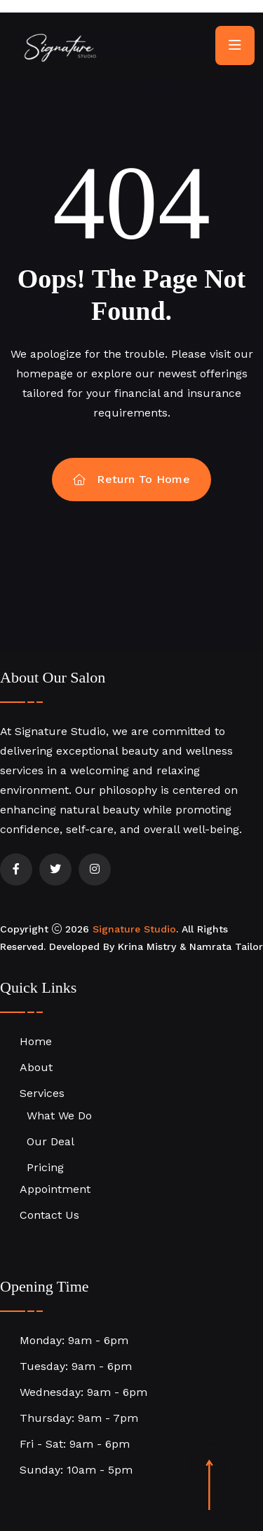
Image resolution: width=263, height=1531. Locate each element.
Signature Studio (134, 929)
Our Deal (50, 1141)
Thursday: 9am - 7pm (79, 1418)
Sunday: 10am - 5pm (76, 1469)
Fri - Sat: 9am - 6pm (75, 1443)
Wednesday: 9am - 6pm (83, 1392)
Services (42, 1093)
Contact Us (49, 1215)
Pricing (45, 1167)
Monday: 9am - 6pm (74, 1340)
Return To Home (131, 479)
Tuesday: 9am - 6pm (76, 1366)
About (36, 1067)
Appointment (55, 1189)
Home (36, 1041)
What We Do (59, 1115)
